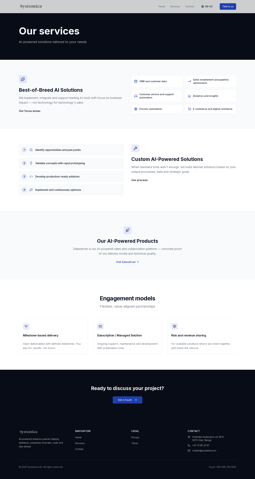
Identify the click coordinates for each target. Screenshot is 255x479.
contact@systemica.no (202, 450)
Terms (134, 443)
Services (175, 6)
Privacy (135, 437)
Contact (189, 6)
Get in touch (127, 401)
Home (162, 6)
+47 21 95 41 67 (198, 445)
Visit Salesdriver (127, 263)
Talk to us (228, 6)
